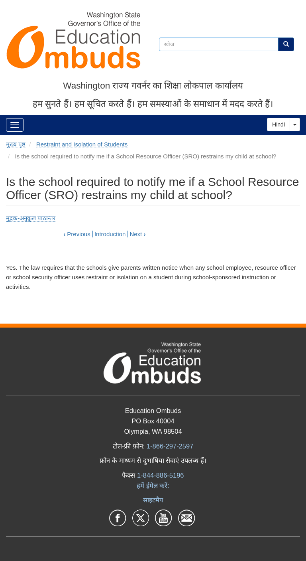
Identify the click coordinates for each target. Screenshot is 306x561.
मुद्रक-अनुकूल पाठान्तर (30, 218)
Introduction (110, 234)
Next (137, 234)
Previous (76, 234)
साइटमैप (153, 500)
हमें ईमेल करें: (153, 485)
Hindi (278, 124)
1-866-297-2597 (170, 446)
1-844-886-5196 (160, 475)
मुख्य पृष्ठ (16, 144)
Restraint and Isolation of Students (82, 144)
